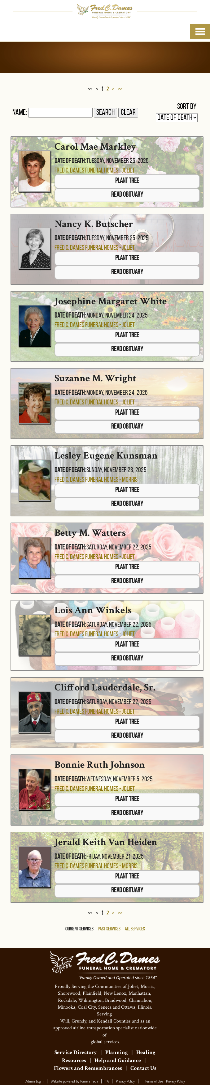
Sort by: (187, 107)
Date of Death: (70, 161)
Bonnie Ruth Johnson (100, 764)
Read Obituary (127, 195)
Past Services (109, 929)
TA (107, 1081)
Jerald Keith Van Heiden (106, 842)
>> (120, 89)
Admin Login (34, 1081)
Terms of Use (154, 1081)
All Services (135, 929)
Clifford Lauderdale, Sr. (105, 687)
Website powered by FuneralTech (74, 1081)
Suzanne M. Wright (95, 378)
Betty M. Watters (90, 533)
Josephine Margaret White (111, 301)
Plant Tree (127, 181)
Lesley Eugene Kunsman (106, 455)
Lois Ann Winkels (93, 610)
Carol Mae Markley (95, 146)
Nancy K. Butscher (94, 224)
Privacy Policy (125, 1081)
